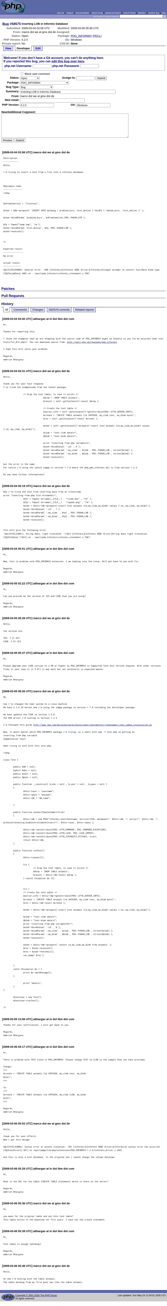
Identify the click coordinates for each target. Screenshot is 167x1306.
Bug (5, 24)
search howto (129, 13)
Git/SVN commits (59, 309)
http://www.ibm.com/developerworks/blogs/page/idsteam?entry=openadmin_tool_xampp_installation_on (92, 725)
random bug (153, 13)
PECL (97, 35)
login (164, 13)
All (6, 309)
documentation (82, 13)
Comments (20, 309)
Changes (37, 309)
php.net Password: (66, 66)
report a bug (97, 13)
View (8, 48)
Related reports (84, 309)
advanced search (113, 13)
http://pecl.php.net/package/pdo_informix (92, 342)
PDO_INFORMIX (81, 35)
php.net (60, 13)
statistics (142, 13)
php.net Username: (18, 66)
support (69, 13)
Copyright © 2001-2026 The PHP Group (36, 1295)
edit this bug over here (68, 61)
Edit (38, 48)
